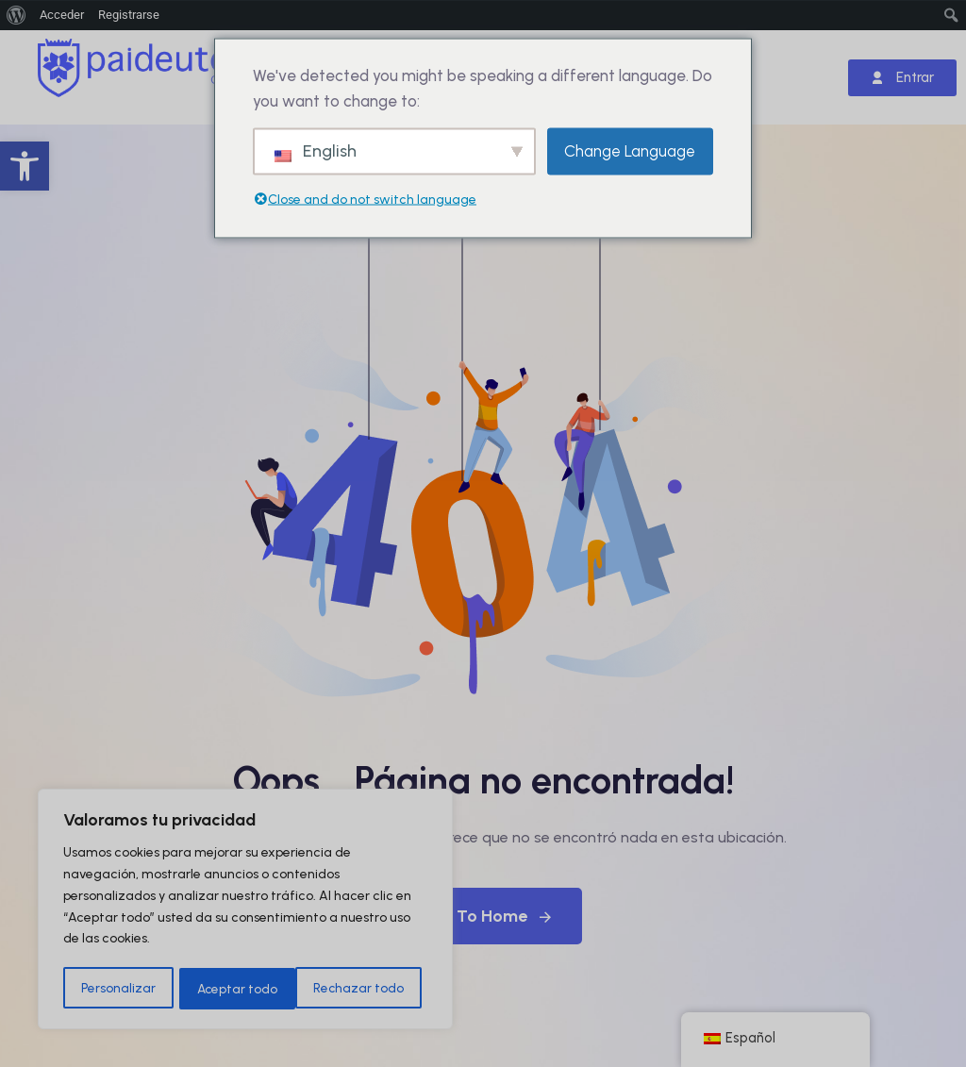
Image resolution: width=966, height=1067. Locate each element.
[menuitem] (16, 15)
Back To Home (483, 916)
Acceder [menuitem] (62, 15)
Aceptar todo (369, 988)
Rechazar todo (242, 988)
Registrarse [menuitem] (128, 15)
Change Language (629, 151)
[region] (245, 910)
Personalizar (117, 988)
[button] (24, 166)
